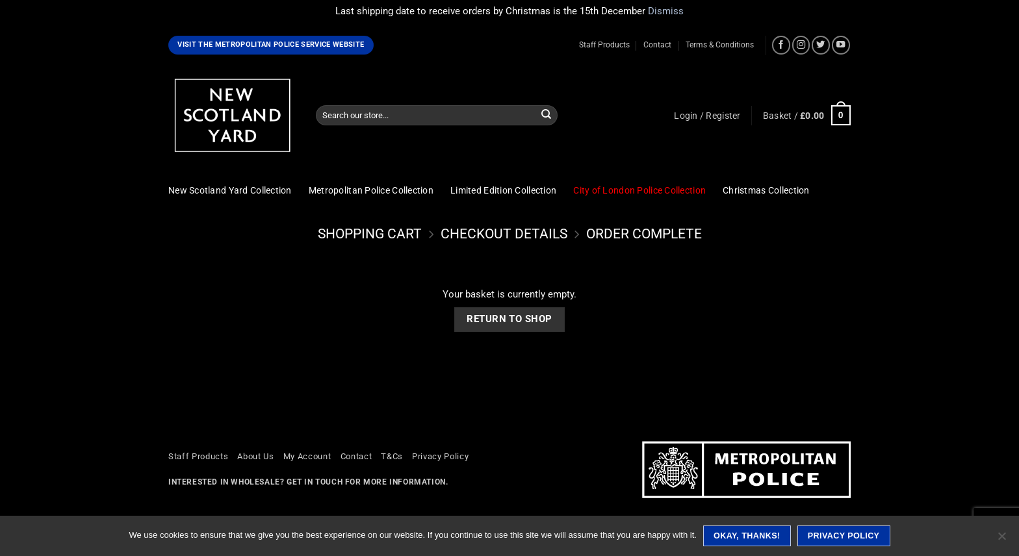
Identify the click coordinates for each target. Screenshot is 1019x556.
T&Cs (392, 456)
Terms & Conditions (720, 44)
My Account (307, 456)
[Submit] (546, 115)
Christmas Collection (766, 190)
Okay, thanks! (747, 535)
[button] (707, 115)
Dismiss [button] (666, 11)
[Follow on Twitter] (821, 45)
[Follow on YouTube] (841, 45)
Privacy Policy (440, 456)
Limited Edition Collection (503, 190)
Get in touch (314, 481)
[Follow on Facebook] (781, 45)
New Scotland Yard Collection (230, 190)
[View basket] (807, 115)
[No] (1001, 539)
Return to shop (509, 319)
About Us (255, 456)
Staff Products (604, 44)
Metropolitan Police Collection (371, 190)
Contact (657, 44)
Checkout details (504, 234)
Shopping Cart (370, 234)
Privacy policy (844, 535)
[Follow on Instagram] (801, 45)
